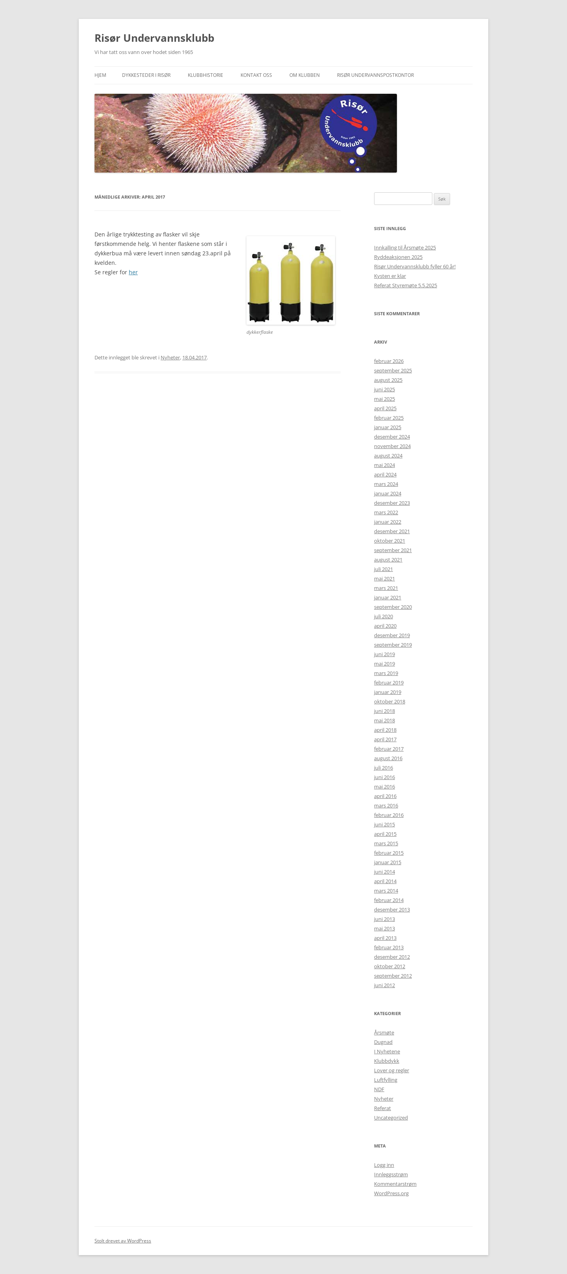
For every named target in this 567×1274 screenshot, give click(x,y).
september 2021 (393, 550)
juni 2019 (384, 654)
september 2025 (393, 370)
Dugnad (383, 1041)
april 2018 (385, 729)
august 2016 (388, 758)
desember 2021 (392, 531)
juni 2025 (384, 389)
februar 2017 (389, 748)
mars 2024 (386, 483)
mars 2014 (386, 890)
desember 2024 (392, 436)
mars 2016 (386, 805)
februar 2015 (389, 852)
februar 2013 (389, 947)
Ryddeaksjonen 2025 (398, 256)
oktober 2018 (389, 701)
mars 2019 (386, 673)
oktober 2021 (389, 540)
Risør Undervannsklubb (154, 38)
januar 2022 (387, 521)
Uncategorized (391, 1117)
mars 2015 (386, 843)
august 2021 (388, 559)
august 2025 (388, 379)
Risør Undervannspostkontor (375, 75)
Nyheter (170, 357)
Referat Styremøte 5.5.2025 (405, 285)
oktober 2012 (389, 966)
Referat (382, 1108)
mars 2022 (386, 512)
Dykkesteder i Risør (146, 75)
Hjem (100, 75)
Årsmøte (384, 1032)
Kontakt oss (256, 75)
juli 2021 (383, 569)
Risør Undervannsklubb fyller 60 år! (415, 266)
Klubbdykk (386, 1060)
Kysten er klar (390, 275)
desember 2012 (392, 956)
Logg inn (384, 1164)
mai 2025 (384, 398)
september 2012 (393, 975)
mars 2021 (386, 587)
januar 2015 (387, 862)
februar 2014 (389, 900)
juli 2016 (383, 767)
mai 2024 (384, 465)
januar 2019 (387, 692)
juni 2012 (384, 985)
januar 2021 (387, 597)
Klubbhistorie (205, 75)
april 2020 (385, 625)
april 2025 (385, 408)
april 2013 (385, 937)
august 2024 (388, 455)
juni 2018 (384, 710)
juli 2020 (383, 616)
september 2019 (393, 644)
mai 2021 (384, 578)
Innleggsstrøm (391, 1174)
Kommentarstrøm (395, 1183)
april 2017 (385, 739)
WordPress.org (391, 1193)
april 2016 (385, 796)
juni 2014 (384, 871)
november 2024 (392, 446)
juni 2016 (384, 777)
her (133, 272)
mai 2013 (384, 928)
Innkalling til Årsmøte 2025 (405, 247)
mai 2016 (384, 786)
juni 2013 (384, 918)
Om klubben (304, 75)
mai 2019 (384, 663)
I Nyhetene (387, 1051)
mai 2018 (384, 720)
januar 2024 (387, 493)
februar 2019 (389, 682)
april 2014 (385, 881)
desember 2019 (392, 635)
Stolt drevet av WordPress (122, 1240)
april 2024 (385, 474)
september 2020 (393, 606)
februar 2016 (389, 814)
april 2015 (385, 833)
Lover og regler (391, 1070)
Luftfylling (385, 1079)
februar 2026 (389, 361)
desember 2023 (392, 502)
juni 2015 (384, 824)
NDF (379, 1089)
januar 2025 (387, 427)
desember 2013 (392, 909)
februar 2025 (389, 417)
